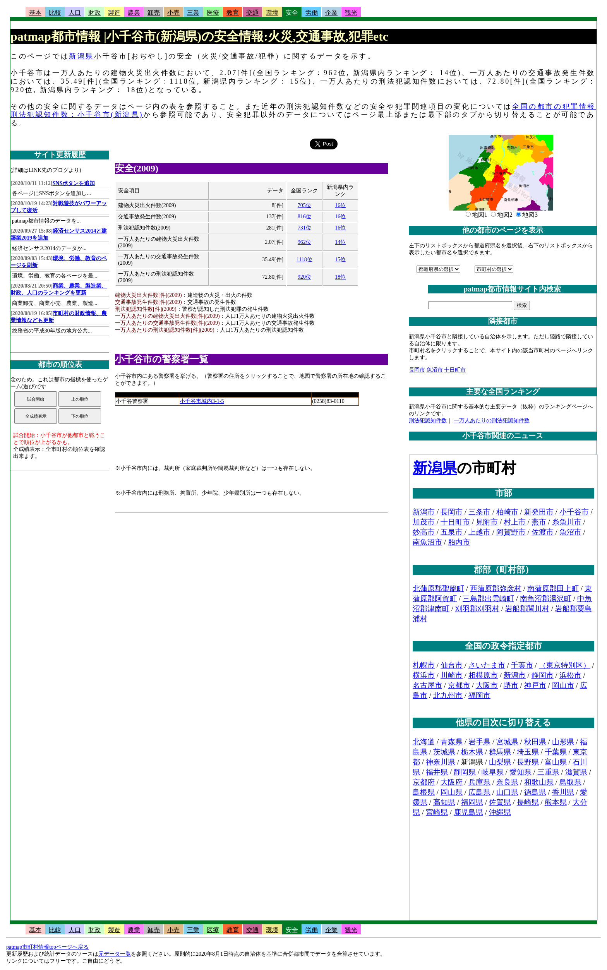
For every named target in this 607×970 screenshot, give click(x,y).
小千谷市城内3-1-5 (202, 401)
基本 (35, 12)
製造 (114, 12)
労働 (311, 12)
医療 (213, 12)
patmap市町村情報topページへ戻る (47, 947)
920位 (304, 277)
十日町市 (455, 370)
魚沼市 (435, 370)
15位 (340, 259)
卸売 (153, 12)
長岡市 (417, 370)
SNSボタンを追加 (74, 183)
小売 (173, 12)
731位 (304, 228)
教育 (232, 12)
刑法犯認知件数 (428, 420)
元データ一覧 (114, 954)
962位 (304, 242)
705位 (304, 205)
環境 (272, 12)
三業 (193, 12)
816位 (304, 216)
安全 (292, 12)
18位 (340, 277)
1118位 (304, 259)
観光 (351, 12)
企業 (331, 12)
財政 (94, 12)
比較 (55, 12)
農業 (134, 12)
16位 (340, 205)
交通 (252, 12)
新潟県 (81, 56)
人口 (75, 12)
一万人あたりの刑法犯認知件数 (492, 420)
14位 (340, 242)
